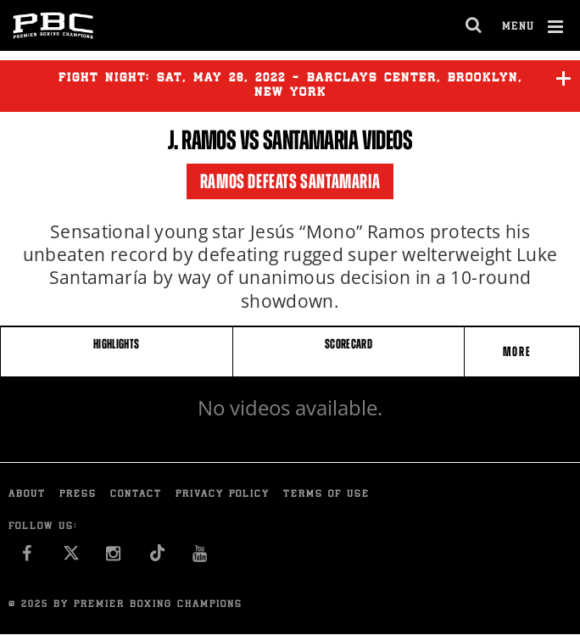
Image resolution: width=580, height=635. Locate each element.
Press (78, 494)
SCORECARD (348, 344)
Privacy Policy (223, 494)
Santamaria (310, 139)
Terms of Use (326, 494)
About (27, 494)
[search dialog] (474, 25)
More (519, 351)
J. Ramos (202, 139)
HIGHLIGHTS (116, 344)
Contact (136, 494)
